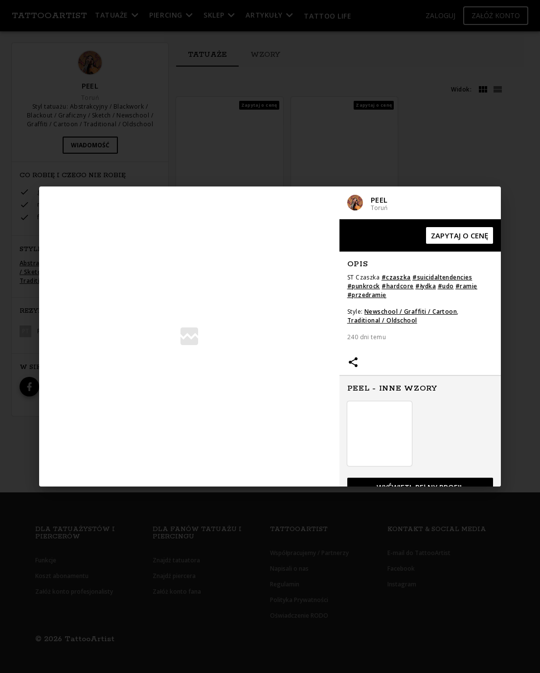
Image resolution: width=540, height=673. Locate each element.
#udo (446, 286)
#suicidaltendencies (442, 277)
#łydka (425, 286)
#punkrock (363, 286)
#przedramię (366, 295)
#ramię (466, 286)
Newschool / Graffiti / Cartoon (410, 311)
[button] (420, 202)
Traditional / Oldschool (382, 320)
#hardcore (397, 286)
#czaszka (396, 277)
